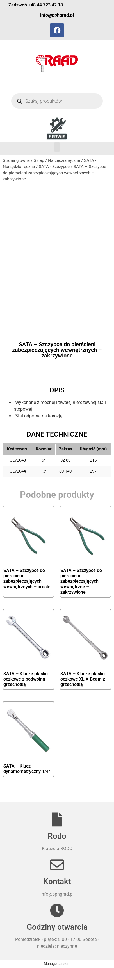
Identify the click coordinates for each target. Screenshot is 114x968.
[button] (57, 147)
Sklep (39, 160)
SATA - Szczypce (54, 166)
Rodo (57, 836)
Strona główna (16, 160)
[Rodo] (57, 819)
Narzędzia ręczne (64, 160)
